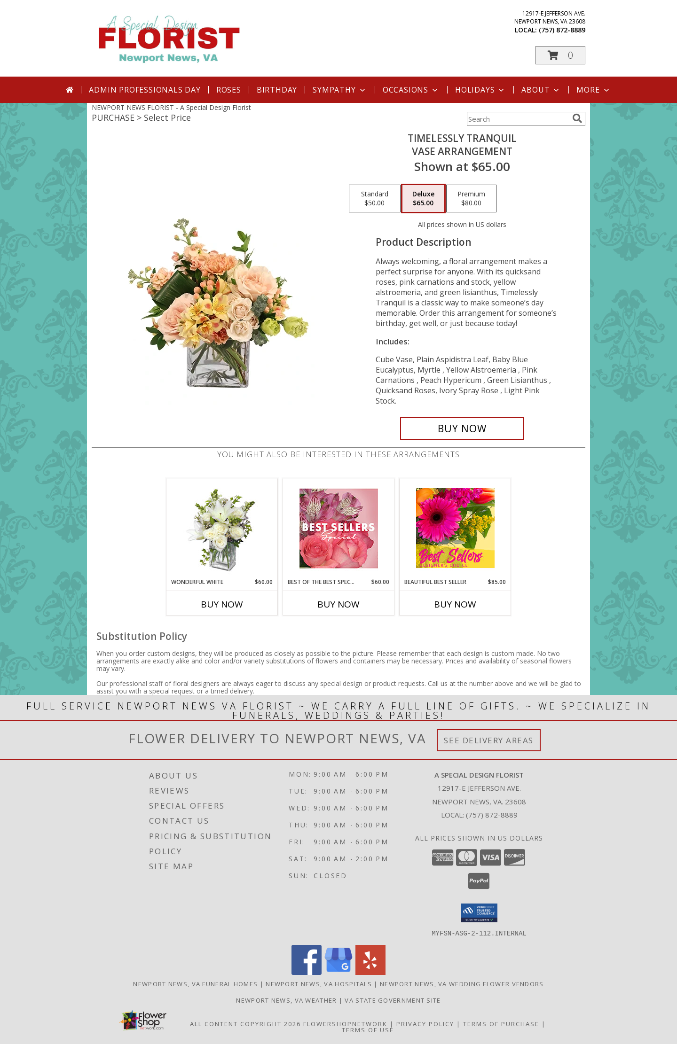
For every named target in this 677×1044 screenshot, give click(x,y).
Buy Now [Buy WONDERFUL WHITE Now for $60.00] (222, 604)
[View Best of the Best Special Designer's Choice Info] (338, 528)
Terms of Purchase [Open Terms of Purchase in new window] (501, 1023)
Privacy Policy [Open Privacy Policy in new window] (425, 1023)
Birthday (277, 90)
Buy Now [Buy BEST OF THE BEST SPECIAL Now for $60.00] (338, 604)
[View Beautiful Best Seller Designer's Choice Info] (455, 528)
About (541, 90)
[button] (560, 55)
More (593, 90)
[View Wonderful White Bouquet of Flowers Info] (222, 528)
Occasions (411, 90)
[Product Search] (517, 118)
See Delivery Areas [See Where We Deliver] (489, 740)
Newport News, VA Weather (286, 1000)
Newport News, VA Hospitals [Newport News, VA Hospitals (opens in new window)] (319, 983)
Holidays (480, 90)
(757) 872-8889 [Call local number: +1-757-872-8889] (562, 29)
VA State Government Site (393, 1000)
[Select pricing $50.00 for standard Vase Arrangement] (374, 198)
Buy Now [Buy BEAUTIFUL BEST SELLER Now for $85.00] (455, 604)
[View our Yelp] (370, 971)
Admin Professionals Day (144, 90)
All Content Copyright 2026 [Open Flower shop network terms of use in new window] (245, 1023)
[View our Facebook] (306, 971)
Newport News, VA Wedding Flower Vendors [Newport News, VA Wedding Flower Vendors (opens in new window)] (462, 983)
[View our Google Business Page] (338, 971)
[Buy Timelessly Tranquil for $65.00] (462, 428)
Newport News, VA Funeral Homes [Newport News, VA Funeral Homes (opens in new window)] (195, 983)
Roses (228, 90)
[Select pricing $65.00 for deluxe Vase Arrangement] (423, 198)
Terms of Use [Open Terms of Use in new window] (368, 1029)
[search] (577, 118)
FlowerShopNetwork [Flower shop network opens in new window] (345, 1023)
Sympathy (340, 90)
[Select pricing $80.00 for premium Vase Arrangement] (471, 198)
